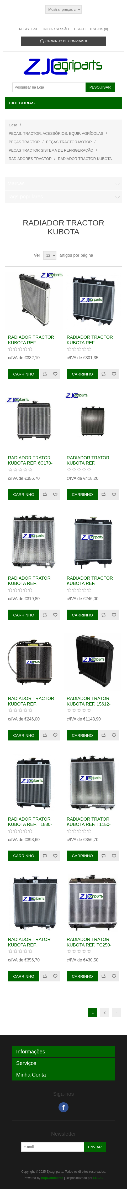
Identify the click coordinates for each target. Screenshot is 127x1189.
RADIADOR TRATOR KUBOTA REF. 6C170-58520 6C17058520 (30, 463)
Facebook (63, 1107)
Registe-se (28, 29)
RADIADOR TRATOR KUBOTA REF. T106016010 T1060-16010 (29, 947)
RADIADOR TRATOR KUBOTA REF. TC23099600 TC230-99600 (88, 465)
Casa (13, 125)
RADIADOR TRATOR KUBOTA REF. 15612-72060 (88, 704)
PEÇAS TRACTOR (24, 142)
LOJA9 (98, 1178)
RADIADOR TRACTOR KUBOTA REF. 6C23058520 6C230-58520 (31, 345)
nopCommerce (52, 1178)
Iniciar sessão (56, 29)
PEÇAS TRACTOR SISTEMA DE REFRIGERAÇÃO (51, 150)
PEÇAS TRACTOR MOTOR (69, 142)
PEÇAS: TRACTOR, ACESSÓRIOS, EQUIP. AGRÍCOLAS (56, 133)
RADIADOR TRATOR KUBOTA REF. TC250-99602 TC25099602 (89, 945)
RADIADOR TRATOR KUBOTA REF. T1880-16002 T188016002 (30, 824)
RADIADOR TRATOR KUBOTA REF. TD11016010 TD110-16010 (29, 586)
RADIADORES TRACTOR (30, 159)
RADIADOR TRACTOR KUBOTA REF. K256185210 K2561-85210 (90, 586)
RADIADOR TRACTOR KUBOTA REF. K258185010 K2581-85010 (31, 706)
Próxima (116, 1012)
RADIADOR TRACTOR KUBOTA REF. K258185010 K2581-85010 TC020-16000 (90, 345)
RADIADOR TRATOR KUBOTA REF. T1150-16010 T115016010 (89, 824)
